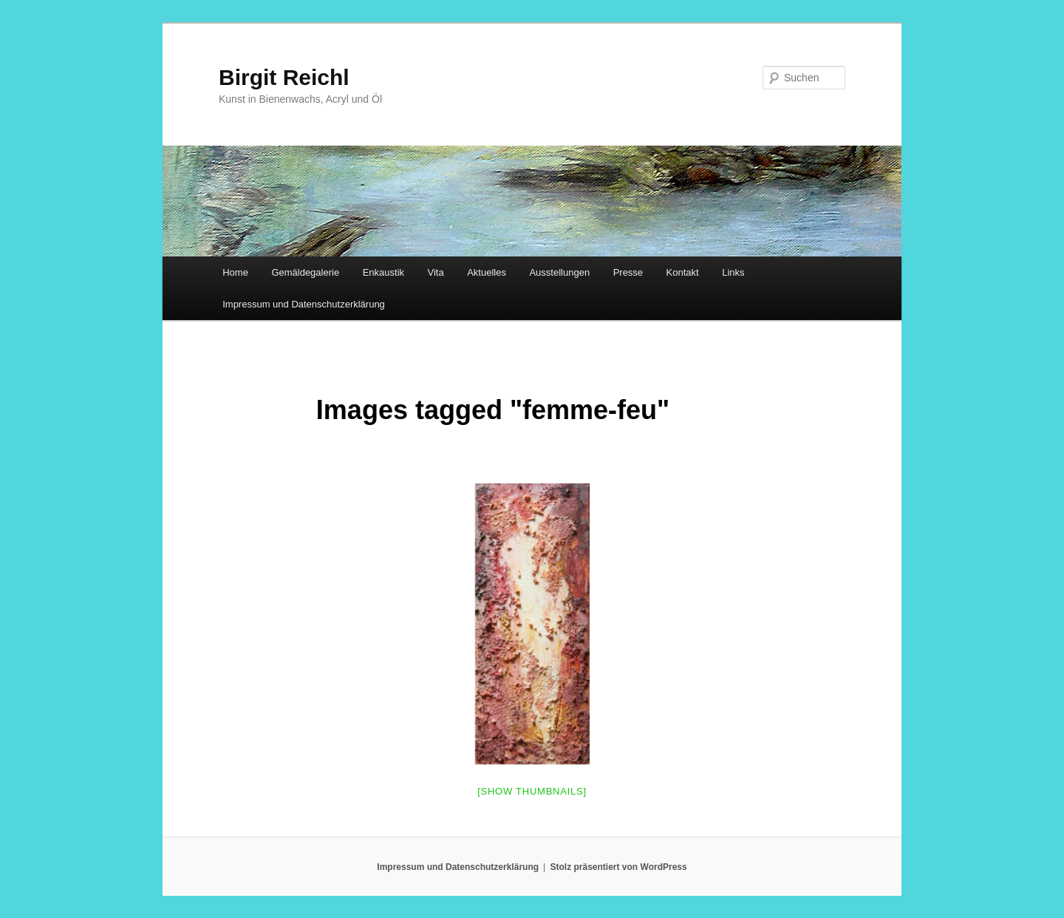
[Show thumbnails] (532, 791)
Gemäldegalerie (305, 272)
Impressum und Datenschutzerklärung (303, 304)
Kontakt (682, 272)
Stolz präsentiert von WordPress (618, 867)
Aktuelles (486, 272)
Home (235, 272)
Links (733, 272)
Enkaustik (383, 272)
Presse (628, 272)
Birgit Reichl (284, 77)
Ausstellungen (559, 272)
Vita (436, 272)
